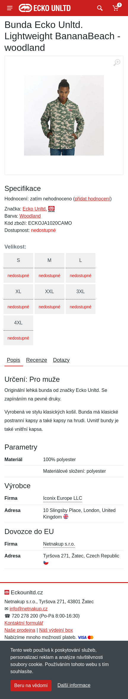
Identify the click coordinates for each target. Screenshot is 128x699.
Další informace (73, 685)
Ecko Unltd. (35, 208)
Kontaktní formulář (23, 623)
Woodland (30, 216)
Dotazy (61, 360)
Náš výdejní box (56, 630)
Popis (13, 360)
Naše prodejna (19, 630)
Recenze (36, 360)
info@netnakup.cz (28, 608)
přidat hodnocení (92, 198)
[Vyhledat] (99, 8)
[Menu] (9, 8)
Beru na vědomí (31, 685)
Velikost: (15, 247)
